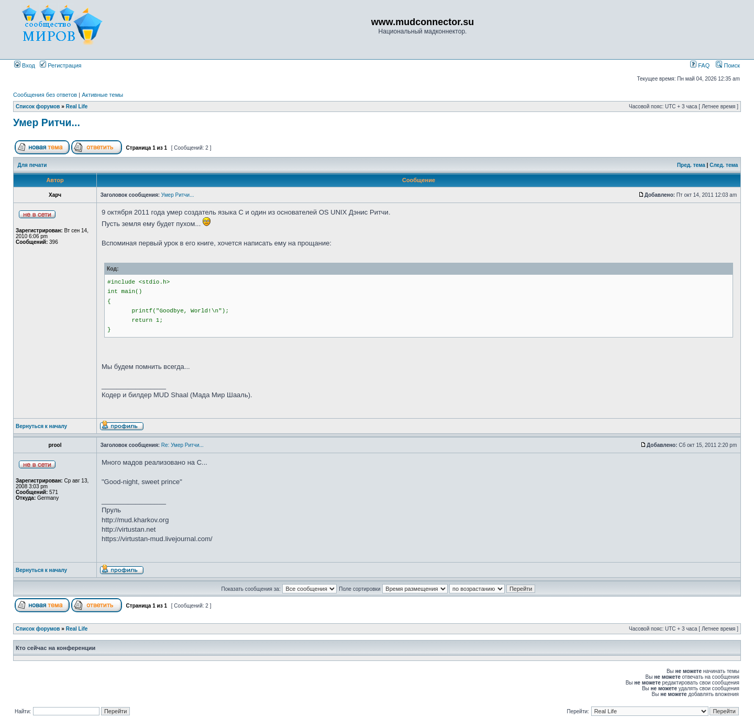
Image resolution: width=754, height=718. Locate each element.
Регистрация (60, 65)
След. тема (723, 165)
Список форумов (38, 106)
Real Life (77, 106)
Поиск (728, 65)
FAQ (699, 65)
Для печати (32, 165)
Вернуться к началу (41, 426)
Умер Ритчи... (46, 122)
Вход (24, 65)
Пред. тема (691, 165)
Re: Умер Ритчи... (182, 445)
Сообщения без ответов (45, 95)
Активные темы (102, 95)
